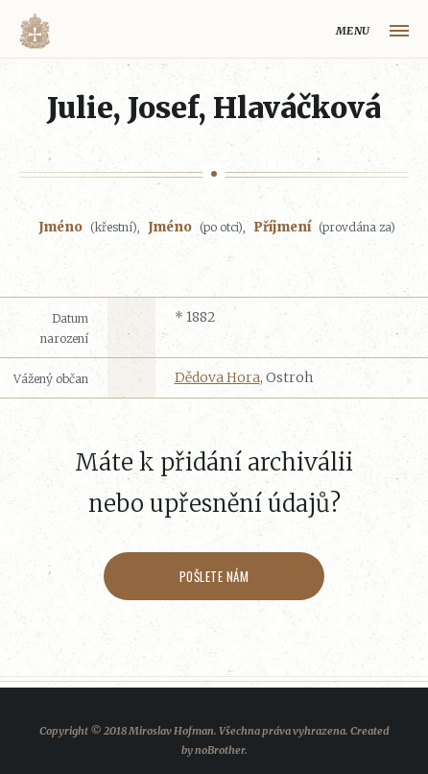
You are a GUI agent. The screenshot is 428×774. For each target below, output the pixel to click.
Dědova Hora (217, 377)
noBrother (220, 750)
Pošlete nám (214, 576)
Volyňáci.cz (34, 31)
